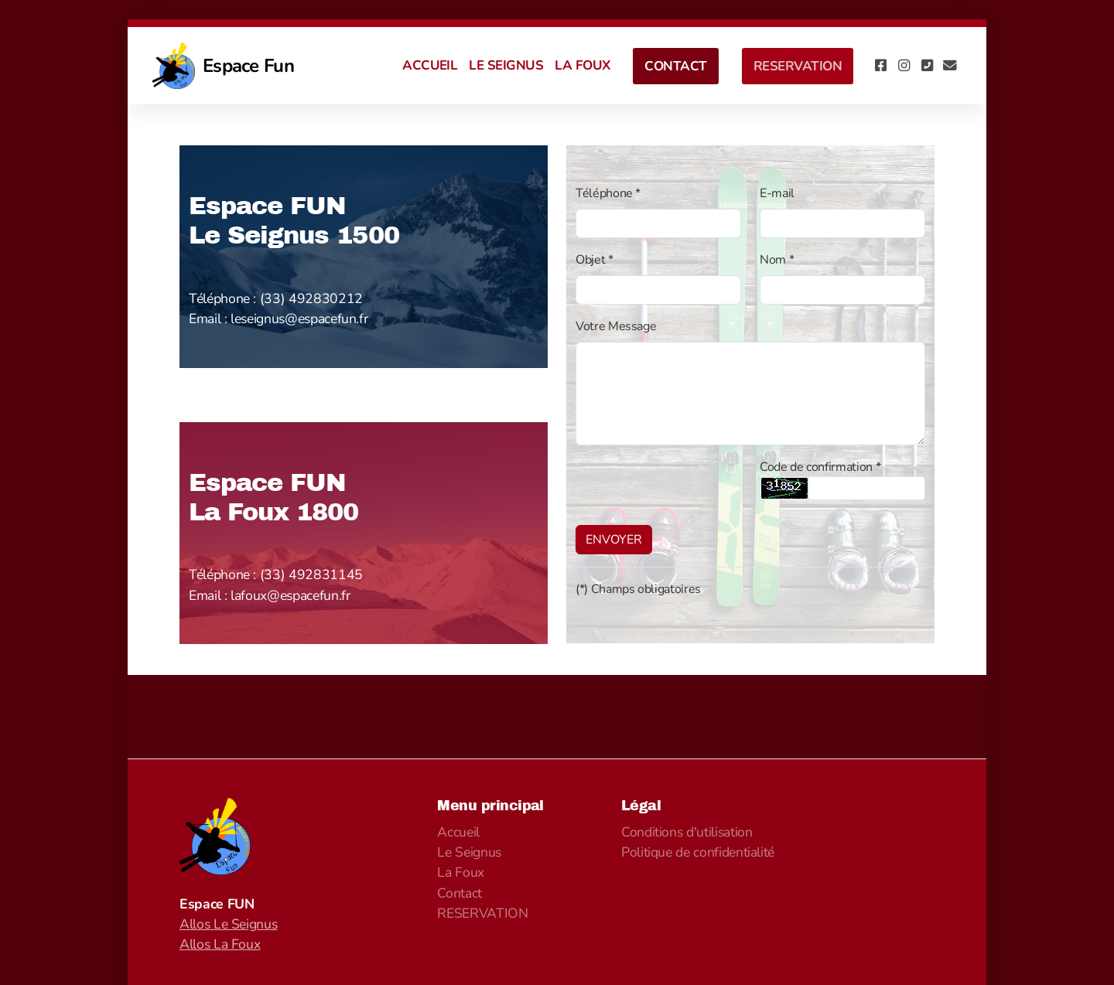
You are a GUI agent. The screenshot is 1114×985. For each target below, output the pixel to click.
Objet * (594, 259)
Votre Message (616, 326)
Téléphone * (608, 193)
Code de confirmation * (820, 466)
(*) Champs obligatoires (638, 589)
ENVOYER (614, 539)
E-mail (777, 193)
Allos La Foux (219, 944)
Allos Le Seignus (228, 924)
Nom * (777, 259)
